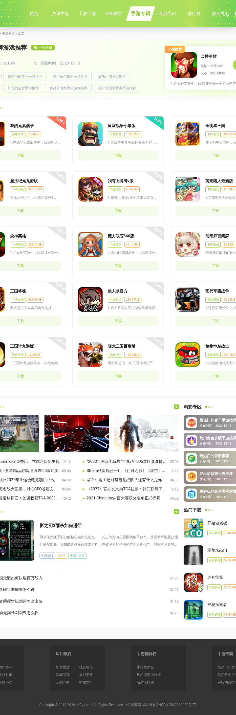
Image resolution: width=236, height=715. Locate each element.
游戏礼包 (221, 13)
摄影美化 (86, 675)
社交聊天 (86, 667)
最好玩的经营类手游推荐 (117, 88)
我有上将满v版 (120, 181)
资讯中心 (60, 13)
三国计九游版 (22, 346)
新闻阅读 (63, 675)
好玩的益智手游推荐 (23, 88)
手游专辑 (140, 14)
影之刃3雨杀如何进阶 (61, 525)
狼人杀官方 (118, 291)
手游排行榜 (146, 653)
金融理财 (63, 682)
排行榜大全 (145, 667)
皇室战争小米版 (121, 125)
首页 (33, 13)
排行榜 (194, 13)
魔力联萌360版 (121, 236)
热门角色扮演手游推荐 (70, 76)
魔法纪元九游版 (24, 181)
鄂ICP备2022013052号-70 (177, 705)
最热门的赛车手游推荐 (25, 76)
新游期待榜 (145, 682)
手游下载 (87, 13)
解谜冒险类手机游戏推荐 (68, 88)
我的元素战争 (22, 125)
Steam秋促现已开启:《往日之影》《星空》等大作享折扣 (127, 470)
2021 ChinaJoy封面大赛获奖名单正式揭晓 (123, 498)
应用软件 (114, 13)
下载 (118, 155)
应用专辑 (167, 13)
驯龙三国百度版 (121, 346)
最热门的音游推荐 (112, 76)
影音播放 (63, 667)
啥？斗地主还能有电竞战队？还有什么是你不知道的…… (127, 479)
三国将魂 (18, 291)
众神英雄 (208, 56)
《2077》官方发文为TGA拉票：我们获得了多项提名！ (127, 489)
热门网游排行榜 (149, 675)
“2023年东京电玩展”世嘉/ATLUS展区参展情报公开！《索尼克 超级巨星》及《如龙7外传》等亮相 (127, 461)
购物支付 (86, 682)
